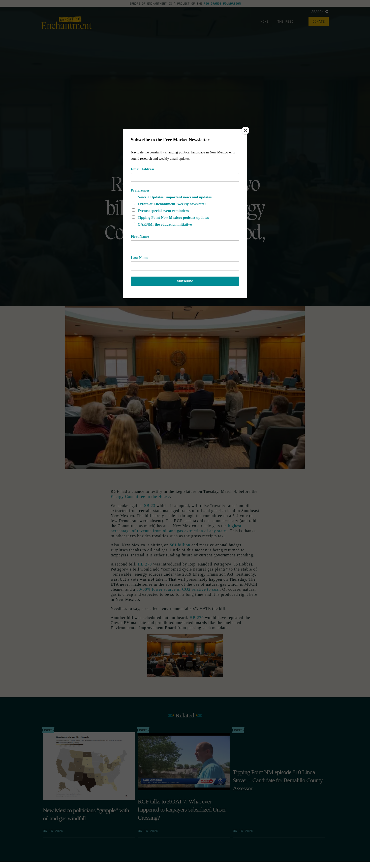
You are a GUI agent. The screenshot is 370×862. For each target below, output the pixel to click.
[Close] (245, 130)
